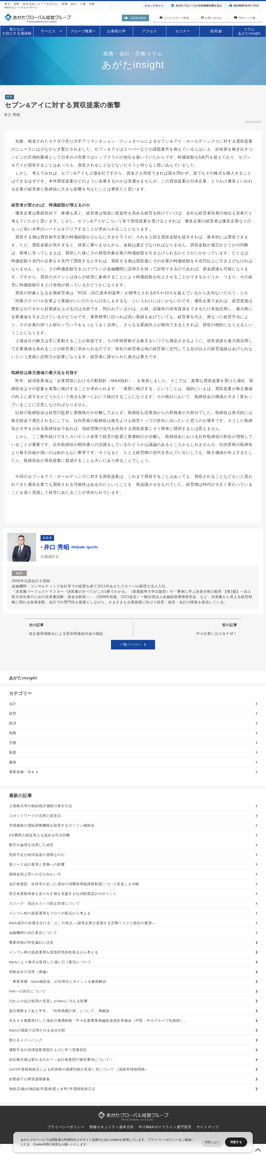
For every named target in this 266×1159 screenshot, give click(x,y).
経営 (9, 97)
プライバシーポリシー (163, 1139)
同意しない (212, 1142)
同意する (236, 1142)
